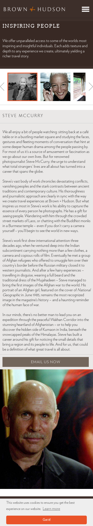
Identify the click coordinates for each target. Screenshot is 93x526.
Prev (2, 87)
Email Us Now (45, 362)
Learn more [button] (51, 509)
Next (91, 87)
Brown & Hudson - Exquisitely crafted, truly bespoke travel (34, 9)
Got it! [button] (47, 520)
